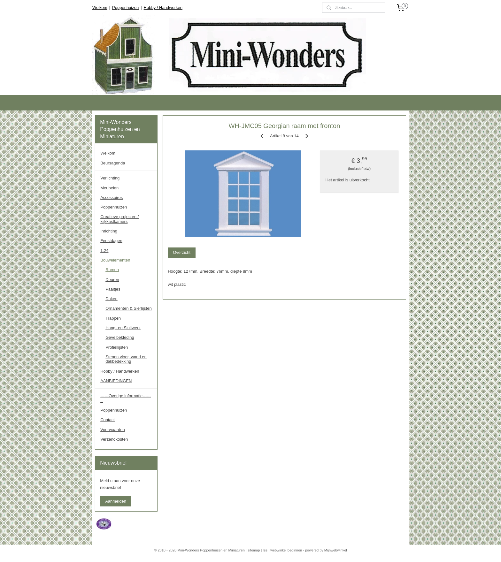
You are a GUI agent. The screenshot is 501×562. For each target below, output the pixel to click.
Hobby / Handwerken (163, 7)
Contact (107, 419)
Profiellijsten (116, 347)
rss (265, 550)
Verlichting (109, 178)
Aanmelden (115, 501)
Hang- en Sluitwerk (123, 327)
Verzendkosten (114, 439)
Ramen (112, 269)
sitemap (254, 550)
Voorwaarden (112, 429)
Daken (111, 298)
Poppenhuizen (125, 7)
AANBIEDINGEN (116, 380)
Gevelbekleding (119, 337)
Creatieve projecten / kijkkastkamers (119, 219)
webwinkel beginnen (286, 550)
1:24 (104, 250)
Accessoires (111, 197)
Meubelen (109, 188)
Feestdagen (111, 240)
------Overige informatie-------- (125, 398)
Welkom (99, 7)
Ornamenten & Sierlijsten (128, 308)
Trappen (113, 318)
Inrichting (108, 231)
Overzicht (181, 252)
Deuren (112, 279)
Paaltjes (112, 289)
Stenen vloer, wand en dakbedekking (126, 359)
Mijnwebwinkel (335, 550)
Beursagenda (112, 163)
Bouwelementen (115, 260)
